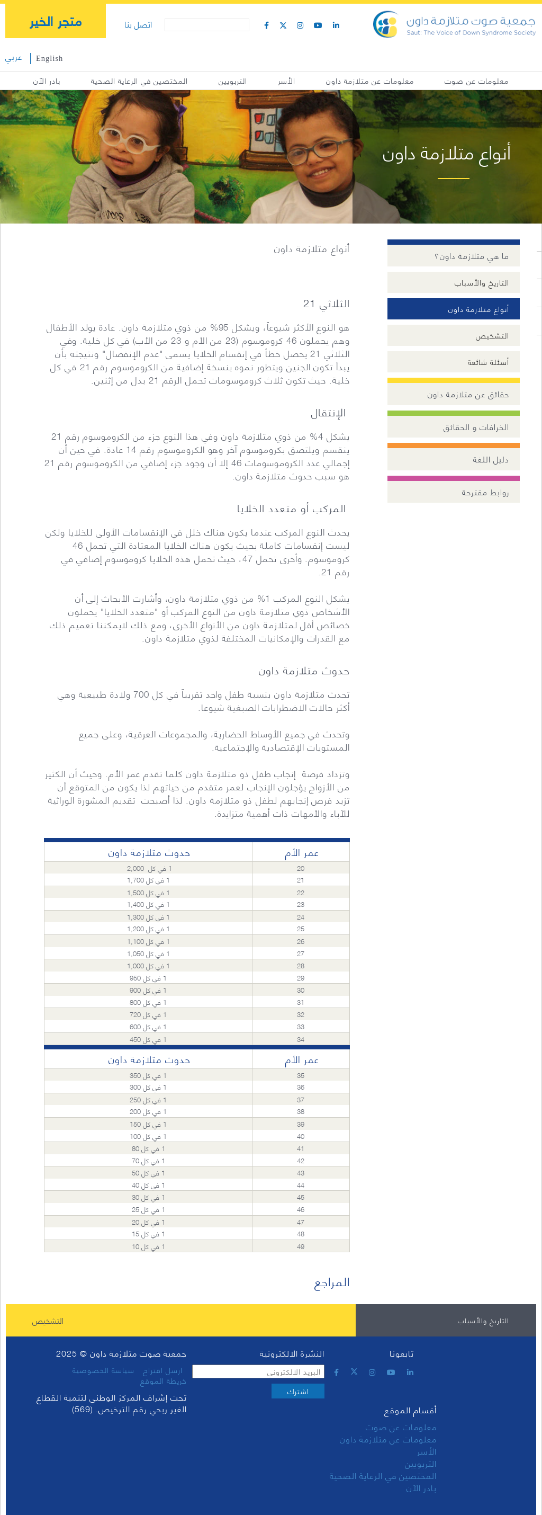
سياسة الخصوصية (103, 1370)
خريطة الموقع (163, 1380)
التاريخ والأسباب (482, 282)
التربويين (233, 80)
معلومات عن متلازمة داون (370, 80)
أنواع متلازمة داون (478, 309)
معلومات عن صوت (477, 80)
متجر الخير (56, 20)
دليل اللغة (491, 459)
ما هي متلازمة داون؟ (472, 255)
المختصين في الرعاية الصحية (139, 80)
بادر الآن (46, 80)
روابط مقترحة (485, 491)
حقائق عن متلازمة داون (468, 393)
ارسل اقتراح (163, 1370)
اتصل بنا (138, 23)
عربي (13, 56)
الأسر (286, 80)
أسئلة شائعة (488, 362)
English (49, 58)
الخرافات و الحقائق (476, 426)
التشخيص (492, 335)
